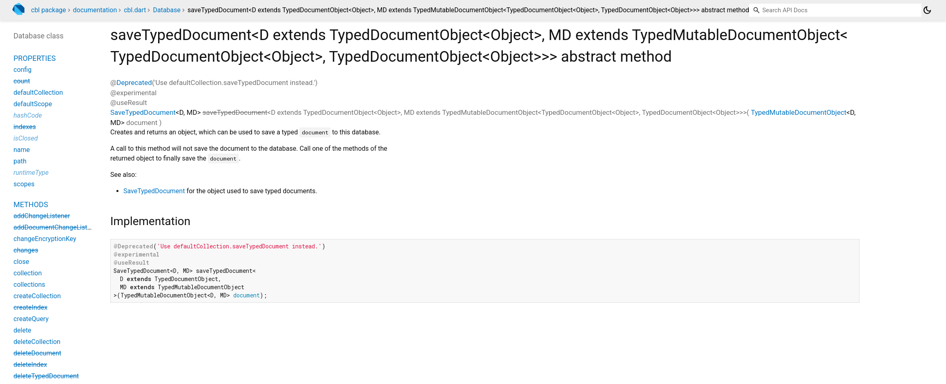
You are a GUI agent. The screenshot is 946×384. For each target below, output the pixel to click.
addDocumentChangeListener (56, 227)
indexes (24, 127)
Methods (30, 204)
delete (22, 330)
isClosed (25, 138)
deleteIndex (30, 364)
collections (29, 284)
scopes (23, 184)
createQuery (31, 319)
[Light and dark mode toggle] (927, 10)
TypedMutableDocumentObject (798, 112)
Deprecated (134, 82)
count (21, 81)
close (21, 262)
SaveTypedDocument (143, 112)
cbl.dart (135, 10)
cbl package (48, 10)
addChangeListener (41, 216)
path (20, 161)
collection (27, 273)
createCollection (37, 296)
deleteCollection (36, 342)
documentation (95, 10)
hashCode (27, 115)
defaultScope (32, 104)
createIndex (30, 307)
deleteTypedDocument (46, 376)
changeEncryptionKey (44, 239)
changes (25, 250)
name (21, 150)
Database (167, 10)
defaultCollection (38, 92)
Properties (34, 58)
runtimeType (31, 172)
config (22, 70)
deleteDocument (37, 353)
